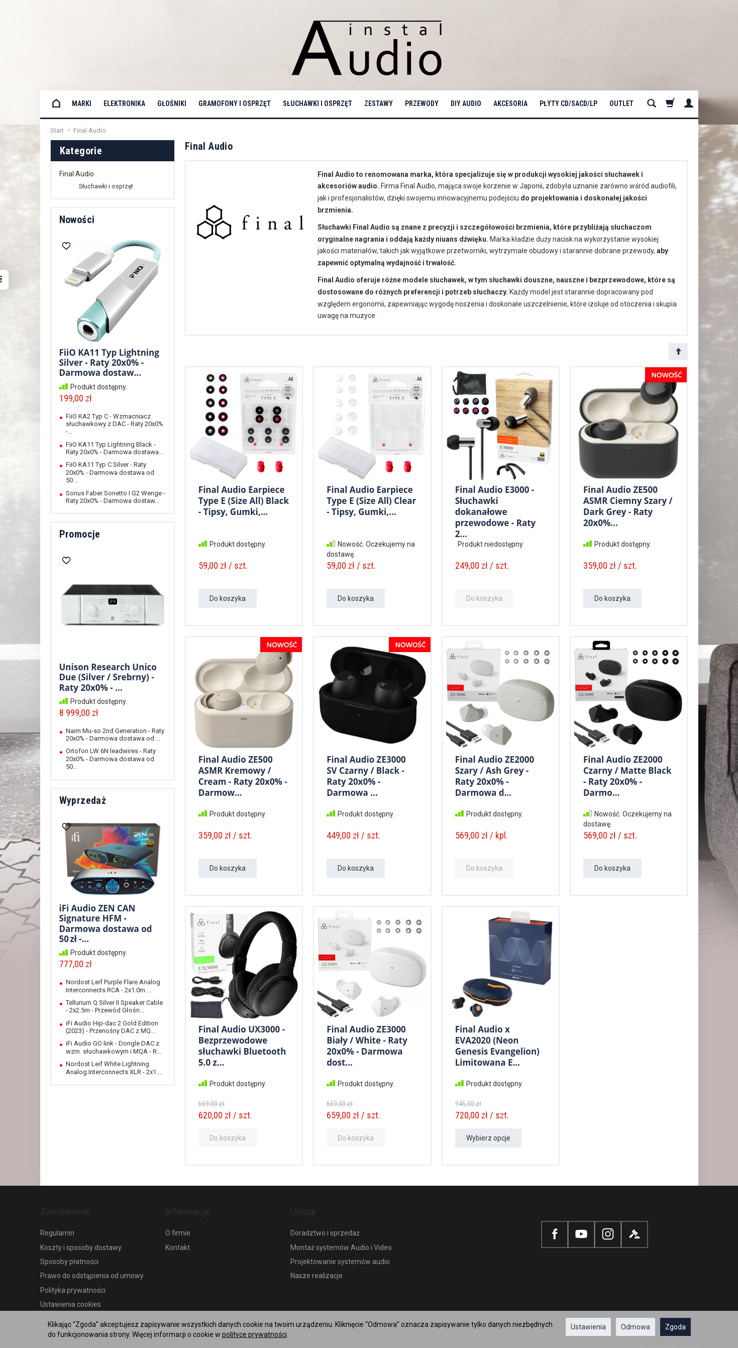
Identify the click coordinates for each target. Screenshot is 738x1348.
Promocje (79, 534)
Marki (81, 103)
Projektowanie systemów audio (340, 1252)
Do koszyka (227, 598)
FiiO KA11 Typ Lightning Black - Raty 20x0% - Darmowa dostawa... (114, 448)
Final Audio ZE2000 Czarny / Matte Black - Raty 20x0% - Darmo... (627, 774)
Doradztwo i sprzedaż (325, 1223)
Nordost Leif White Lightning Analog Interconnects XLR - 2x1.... (114, 1067)
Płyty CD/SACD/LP (568, 103)
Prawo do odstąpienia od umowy (92, 1266)
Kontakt (177, 1237)
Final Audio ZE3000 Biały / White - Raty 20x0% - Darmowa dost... (367, 1044)
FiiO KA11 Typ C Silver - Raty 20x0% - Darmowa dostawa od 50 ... (110, 472)
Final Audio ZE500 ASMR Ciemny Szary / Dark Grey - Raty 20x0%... (628, 504)
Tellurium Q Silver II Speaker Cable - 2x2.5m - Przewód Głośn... (114, 1006)
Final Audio (76, 174)
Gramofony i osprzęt (234, 103)
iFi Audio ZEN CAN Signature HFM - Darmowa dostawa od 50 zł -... (105, 923)
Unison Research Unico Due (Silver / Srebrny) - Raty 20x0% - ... (108, 677)
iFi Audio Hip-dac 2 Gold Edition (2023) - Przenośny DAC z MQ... (112, 1026)
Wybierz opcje (488, 1138)
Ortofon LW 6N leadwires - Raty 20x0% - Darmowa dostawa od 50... (111, 758)
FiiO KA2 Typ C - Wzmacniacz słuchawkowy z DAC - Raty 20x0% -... (114, 424)
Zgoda (675, 1327)
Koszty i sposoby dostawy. (81, 1237)
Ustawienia (588, 1327)
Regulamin (57, 1223)
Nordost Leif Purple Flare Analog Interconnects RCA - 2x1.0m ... (113, 985)
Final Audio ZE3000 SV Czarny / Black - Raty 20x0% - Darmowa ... (366, 774)
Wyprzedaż (83, 800)
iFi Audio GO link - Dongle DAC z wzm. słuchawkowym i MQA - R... (113, 1047)
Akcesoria (510, 103)
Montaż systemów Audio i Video (341, 1237)
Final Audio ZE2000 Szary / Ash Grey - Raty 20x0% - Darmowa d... (495, 774)
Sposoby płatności (69, 1252)
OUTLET (621, 103)
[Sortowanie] (678, 351)
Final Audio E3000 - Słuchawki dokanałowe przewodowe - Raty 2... (495, 509)
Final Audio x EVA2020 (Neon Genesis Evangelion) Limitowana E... (497, 1044)
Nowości (77, 220)
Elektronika (124, 103)
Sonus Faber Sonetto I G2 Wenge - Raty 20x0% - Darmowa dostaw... (115, 496)
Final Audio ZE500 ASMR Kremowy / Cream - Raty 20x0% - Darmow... (242, 774)
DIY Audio (466, 103)
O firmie (177, 1223)
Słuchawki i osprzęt (317, 103)
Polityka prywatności (73, 1280)
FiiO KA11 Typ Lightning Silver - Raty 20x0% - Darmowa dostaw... (109, 363)
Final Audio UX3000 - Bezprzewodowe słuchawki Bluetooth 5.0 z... (242, 1044)
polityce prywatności (254, 1334)
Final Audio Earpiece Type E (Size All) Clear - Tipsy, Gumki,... (371, 499)
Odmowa (635, 1327)
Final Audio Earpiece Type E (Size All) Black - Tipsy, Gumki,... (243, 499)
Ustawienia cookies (70, 1294)
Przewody (422, 103)
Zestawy (378, 103)
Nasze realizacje (316, 1266)
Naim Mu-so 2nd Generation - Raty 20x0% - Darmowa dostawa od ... (115, 734)
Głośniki (171, 103)
